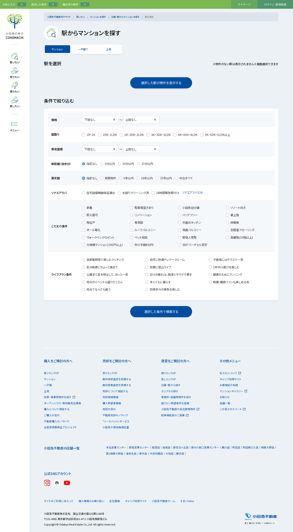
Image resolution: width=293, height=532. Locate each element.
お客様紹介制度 (229, 385)
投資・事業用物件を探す (59, 397)
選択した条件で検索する (161, 311)
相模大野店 (267, 447)
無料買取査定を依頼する (117, 385)
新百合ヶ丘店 (181, 447)
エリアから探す (169, 391)
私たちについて (230, 373)
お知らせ (225, 397)
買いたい (80, 16)
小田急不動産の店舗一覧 (62, 448)
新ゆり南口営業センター (205, 447)
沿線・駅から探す (170, 385)
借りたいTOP (168, 373)
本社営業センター (116, 447)
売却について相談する (115, 391)
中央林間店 (156, 453)
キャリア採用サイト (230, 379)
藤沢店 (180, 453)
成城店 (167, 447)
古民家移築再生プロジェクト (60, 427)
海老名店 (131, 453)
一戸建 (48, 385)
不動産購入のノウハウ (56, 421)
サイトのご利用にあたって (58, 501)
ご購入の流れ (52, 415)
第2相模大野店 (114, 453)
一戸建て (83, 49)
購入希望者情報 (112, 403)
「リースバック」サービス (116, 421)
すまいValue (201, 501)
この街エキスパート (233, 409)
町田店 (236, 447)
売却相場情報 (110, 397)
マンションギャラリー (233, 391)
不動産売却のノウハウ (115, 415)
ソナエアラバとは (194, 192)
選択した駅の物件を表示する (161, 82)
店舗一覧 (225, 403)
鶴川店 (226, 447)
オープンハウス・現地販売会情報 (62, 403)
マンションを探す (98, 16)
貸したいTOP (168, 379)
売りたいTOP (110, 373)
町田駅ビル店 (250, 447)
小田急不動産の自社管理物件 (180, 409)
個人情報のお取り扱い (93, 501)
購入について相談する (56, 409)
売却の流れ (109, 409)
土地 (108, 49)
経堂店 (156, 447)
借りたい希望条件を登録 (175, 403)
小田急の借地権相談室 (116, 427)
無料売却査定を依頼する (117, 379)
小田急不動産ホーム (173, 501)
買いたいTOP (51, 373)
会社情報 (120, 501)
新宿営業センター (139, 447)
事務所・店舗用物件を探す (176, 397)
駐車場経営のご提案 (175, 415)
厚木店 (143, 453)
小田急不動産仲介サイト (59, 16)
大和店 (170, 453)
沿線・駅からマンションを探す (125, 16)
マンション (50, 379)
